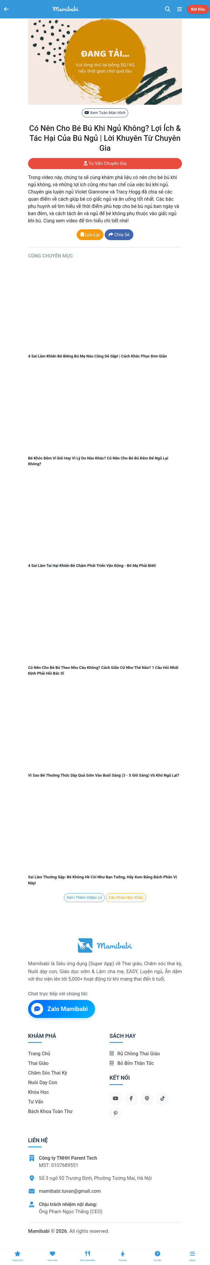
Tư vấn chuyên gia (105, 163)
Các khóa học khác (126, 897)
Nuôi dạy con (42, 1082)
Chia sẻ (119, 234)
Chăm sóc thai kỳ (47, 1073)
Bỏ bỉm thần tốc (132, 1063)
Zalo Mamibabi (59, 1009)
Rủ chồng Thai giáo (135, 1053)
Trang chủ (39, 1053)
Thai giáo (38, 1063)
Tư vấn (35, 1102)
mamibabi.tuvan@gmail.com (70, 1191)
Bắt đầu (198, 9)
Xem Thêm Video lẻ (84, 897)
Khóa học (38, 1092)
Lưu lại (90, 234)
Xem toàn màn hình (105, 112)
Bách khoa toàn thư (50, 1111)
